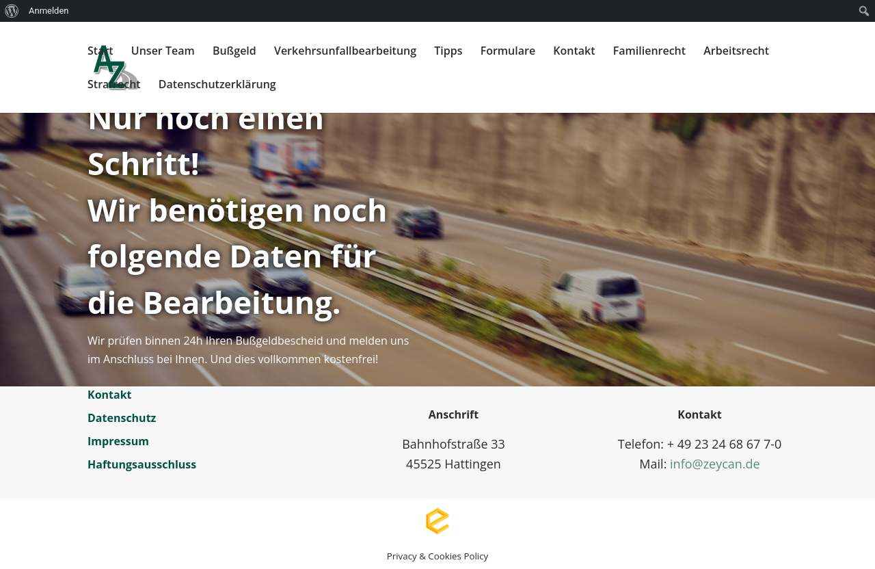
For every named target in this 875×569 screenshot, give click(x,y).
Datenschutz (122, 417)
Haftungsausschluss (142, 464)
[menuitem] (12, 11)
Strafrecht (114, 85)
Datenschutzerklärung (217, 85)
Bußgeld (234, 52)
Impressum (118, 441)
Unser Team (163, 52)
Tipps (448, 52)
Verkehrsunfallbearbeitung (345, 52)
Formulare (508, 52)
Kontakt (574, 52)
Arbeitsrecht (736, 52)
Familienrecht (649, 52)
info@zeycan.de (715, 463)
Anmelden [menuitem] (49, 10)
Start (100, 52)
